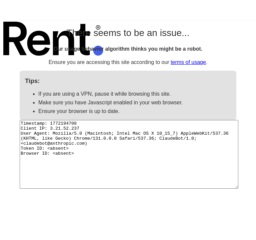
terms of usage (188, 62)
